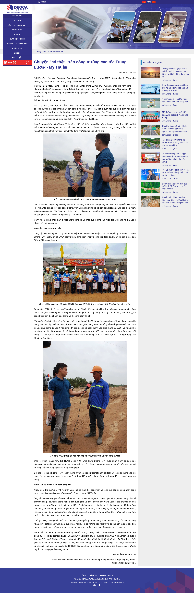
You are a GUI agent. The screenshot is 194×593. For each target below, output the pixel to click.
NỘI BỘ (42, 2)
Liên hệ (17, 53)
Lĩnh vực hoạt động (17, 25)
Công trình (17, 30)
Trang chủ (17, 16)
